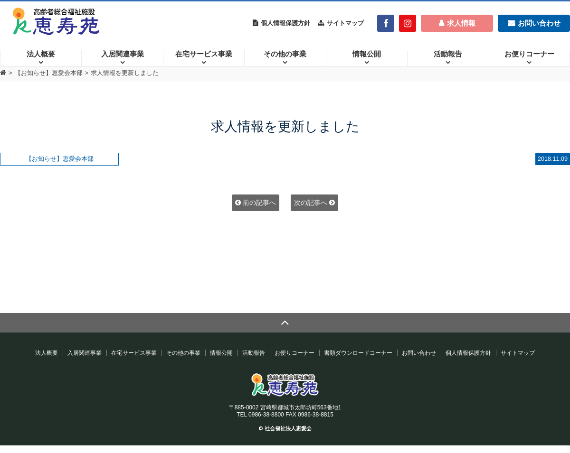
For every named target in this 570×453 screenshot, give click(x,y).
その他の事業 (285, 54)
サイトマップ (345, 23)
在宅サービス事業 (203, 54)
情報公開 (366, 54)
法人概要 (41, 54)
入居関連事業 (122, 54)
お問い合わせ (419, 353)
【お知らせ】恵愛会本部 (49, 72)
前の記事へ (255, 202)
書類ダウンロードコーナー (358, 353)
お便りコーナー (529, 54)
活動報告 (448, 54)
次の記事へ (314, 202)
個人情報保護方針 (285, 23)
